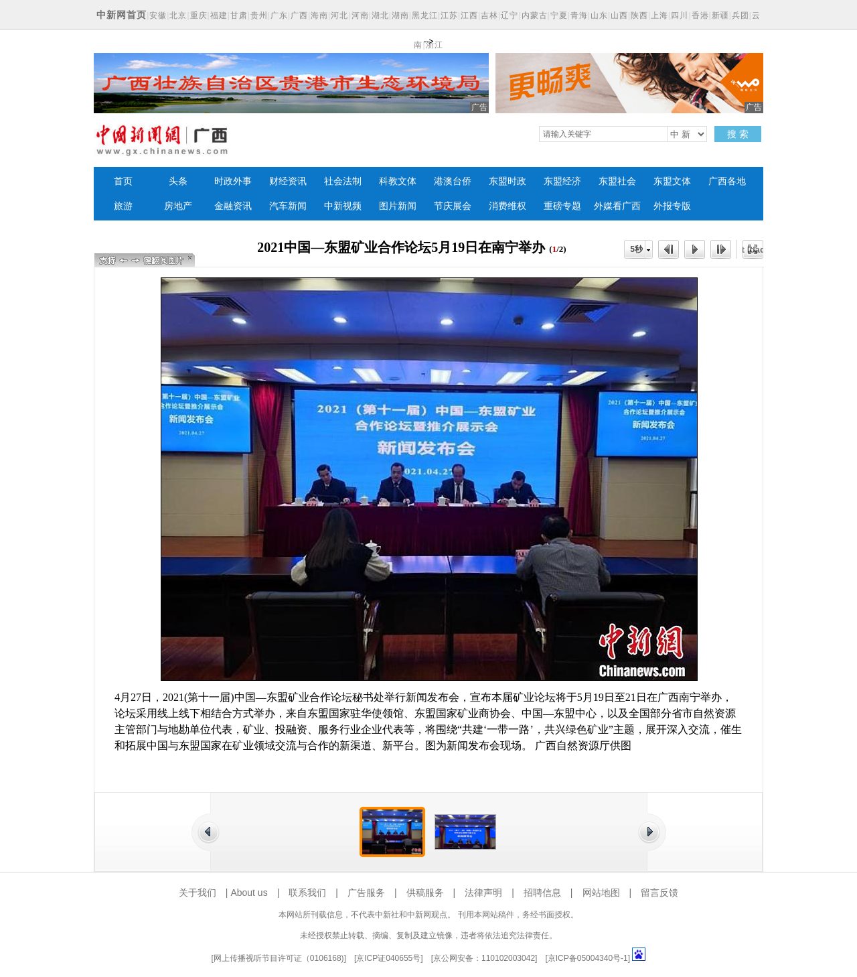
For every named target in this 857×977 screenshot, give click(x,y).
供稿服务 (425, 892)
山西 (619, 15)
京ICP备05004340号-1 (588, 958)
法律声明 (483, 892)
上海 (659, 15)
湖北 (380, 15)
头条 (178, 181)
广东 (279, 15)
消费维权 (507, 206)
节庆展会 (452, 206)
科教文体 (397, 181)
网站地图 (601, 892)
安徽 (158, 15)
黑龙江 (425, 15)
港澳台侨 (452, 181)
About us (248, 892)
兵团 (740, 15)
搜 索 (738, 134)
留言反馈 (659, 892)
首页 (123, 181)
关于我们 (197, 892)
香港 (700, 15)
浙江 (434, 45)
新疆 (720, 15)
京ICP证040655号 (388, 958)
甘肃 (239, 15)
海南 (319, 15)
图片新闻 (397, 206)
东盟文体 (672, 181)
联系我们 (307, 892)
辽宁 (509, 15)
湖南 (400, 15)
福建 (219, 15)
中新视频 (343, 206)
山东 (599, 15)
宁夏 (559, 15)
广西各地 (727, 181)
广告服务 (366, 892)
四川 (679, 15)
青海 (579, 15)
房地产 (178, 206)
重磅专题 (562, 206)
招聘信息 (542, 892)
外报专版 (672, 206)
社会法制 (343, 181)
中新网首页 (121, 14)
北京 (178, 15)
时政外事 (233, 181)
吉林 (489, 15)
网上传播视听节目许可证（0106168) (279, 958)
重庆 (199, 15)
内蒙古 (535, 15)
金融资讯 (233, 206)
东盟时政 (507, 181)
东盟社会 (617, 181)
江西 (469, 15)
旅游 (123, 206)
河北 (339, 15)
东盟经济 (562, 181)
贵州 (259, 15)
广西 (299, 15)
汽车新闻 (288, 206)
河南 (360, 15)
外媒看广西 (617, 206)
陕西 (639, 15)
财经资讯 (288, 181)
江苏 (449, 15)
